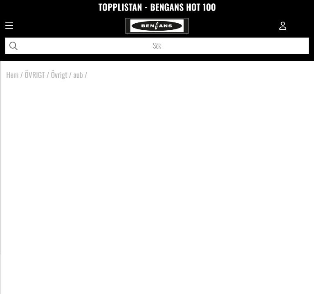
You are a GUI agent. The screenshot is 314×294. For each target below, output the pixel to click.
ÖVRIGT (35, 74)
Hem (12, 74)
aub (78, 74)
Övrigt (59, 74)
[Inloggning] (283, 26)
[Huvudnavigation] (9, 26)
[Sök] (157, 46)
